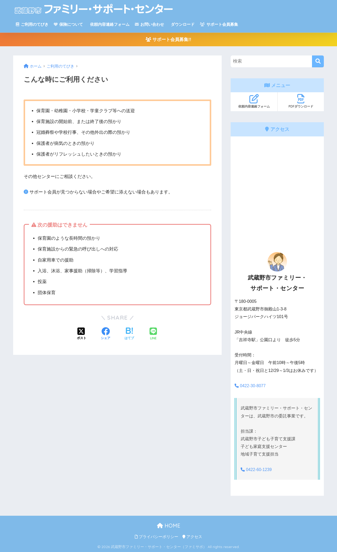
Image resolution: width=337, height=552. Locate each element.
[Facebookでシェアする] (105, 334)
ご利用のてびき (32, 24)
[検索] (318, 61)
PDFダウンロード (301, 101)
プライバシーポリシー (156, 536)
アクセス (192, 536)
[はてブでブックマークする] (129, 334)
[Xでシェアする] (81, 334)
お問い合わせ (149, 24)
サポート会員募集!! (168, 39)
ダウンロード (182, 24)
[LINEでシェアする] (153, 334)
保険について (68, 24)
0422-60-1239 (256, 469)
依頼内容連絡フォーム (109, 24)
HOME (168, 525)
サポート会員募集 (219, 24)
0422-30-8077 (250, 386)
